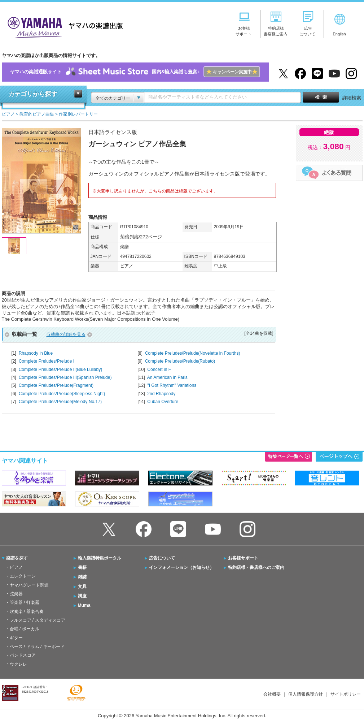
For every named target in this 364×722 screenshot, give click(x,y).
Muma (84, 605)
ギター (16, 637)
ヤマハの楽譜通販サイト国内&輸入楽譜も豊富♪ (135, 72)
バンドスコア (23, 655)
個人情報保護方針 (305, 694)
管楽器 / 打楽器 (24, 602)
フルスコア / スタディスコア (37, 620)
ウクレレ (18, 664)
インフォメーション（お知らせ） (181, 567)
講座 (82, 595)
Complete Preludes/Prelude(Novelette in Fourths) (192, 353)
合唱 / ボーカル (24, 628)
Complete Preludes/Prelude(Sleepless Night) (62, 393)
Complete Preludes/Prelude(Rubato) (180, 361)
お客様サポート (243, 558)
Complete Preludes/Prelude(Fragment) (56, 385)
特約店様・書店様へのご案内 (256, 567)
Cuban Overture (162, 401)
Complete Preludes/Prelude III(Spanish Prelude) (65, 377)
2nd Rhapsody (161, 393)
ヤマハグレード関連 (29, 585)
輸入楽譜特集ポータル (99, 558)
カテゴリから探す (32, 94)
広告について (162, 558)
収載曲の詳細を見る (66, 334)
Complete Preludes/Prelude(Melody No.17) (60, 401)
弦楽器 (16, 593)
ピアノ (16, 567)
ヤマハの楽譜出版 (63, 26)
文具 (82, 586)
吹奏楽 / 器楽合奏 (27, 611)
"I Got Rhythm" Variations (171, 385)
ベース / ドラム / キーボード (37, 646)
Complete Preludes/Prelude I (46, 361)
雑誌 (82, 576)
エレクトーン (23, 576)
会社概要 (272, 694)
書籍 (82, 567)
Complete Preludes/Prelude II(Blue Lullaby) (60, 369)
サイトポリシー (345, 694)
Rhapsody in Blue (36, 353)
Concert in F (159, 369)
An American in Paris (167, 377)
